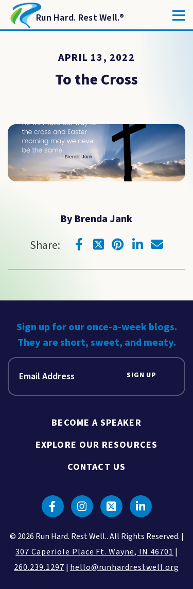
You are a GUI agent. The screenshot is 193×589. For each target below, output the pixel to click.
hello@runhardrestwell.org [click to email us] (124, 567)
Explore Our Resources (96, 445)
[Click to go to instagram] (82, 506)
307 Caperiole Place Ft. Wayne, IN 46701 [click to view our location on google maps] (94, 552)
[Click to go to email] (157, 244)
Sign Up (141, 375)
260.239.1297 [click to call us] (39, 567)
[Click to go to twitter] (98, 244)
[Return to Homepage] (66, 15)
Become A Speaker (96, 422)
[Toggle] (178, 15)
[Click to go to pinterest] (118, 244)
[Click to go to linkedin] (137, 244)
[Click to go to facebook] (79, 244)
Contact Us (96, 467)
